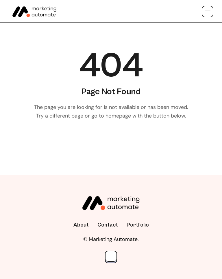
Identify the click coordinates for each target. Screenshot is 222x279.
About (81, 225)
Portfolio (138, 225)
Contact (107, 225)
